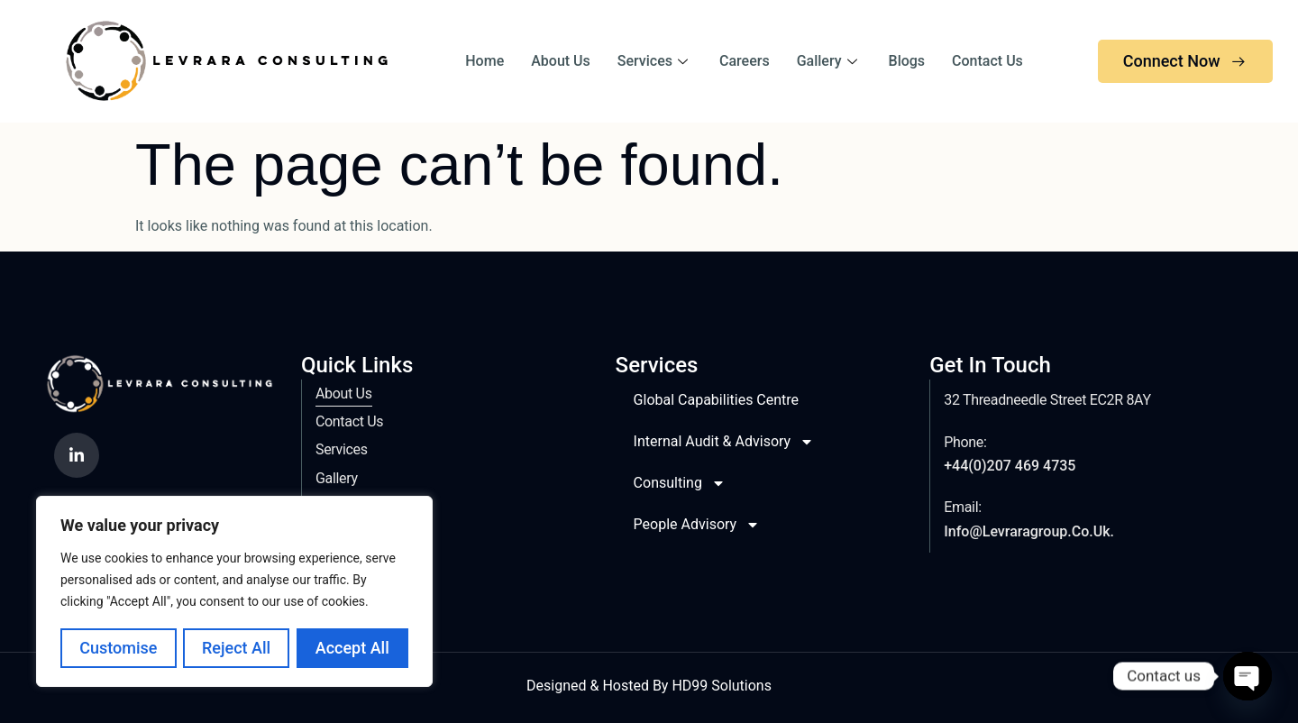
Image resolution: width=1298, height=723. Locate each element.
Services (654, 60)
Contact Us (987, 60)
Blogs (907, 60)
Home (484, 60)
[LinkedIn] (76, 455)
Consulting (680, 483)
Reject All (236, 647)
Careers (744, 60)
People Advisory (697, 524)
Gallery (829, 60)
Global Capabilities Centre (716, 399)
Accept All (352, 647)
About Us (560, 60)
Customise (118, 647)
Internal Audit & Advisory (724, 442)
